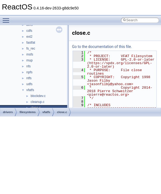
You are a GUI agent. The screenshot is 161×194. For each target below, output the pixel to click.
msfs (29, 54)
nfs (28, 66)
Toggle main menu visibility (7, 18)
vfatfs (30, 90)
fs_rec (30, 48)
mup (29, 60)
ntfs (28, 78)
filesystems (28, 112)
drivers (8, 112)
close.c (62, 112)
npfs (29, 72)
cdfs (29, 31)
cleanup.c (37, 102)
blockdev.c (38, 96)
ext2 (29, 37)
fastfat (30, 42)
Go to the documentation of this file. (102, 46)
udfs (29, 84)
